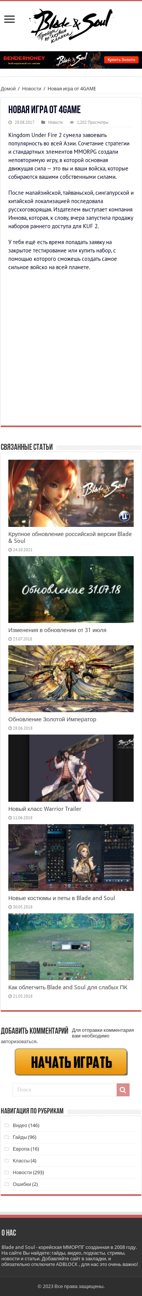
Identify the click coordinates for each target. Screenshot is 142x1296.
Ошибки (22, 1184)
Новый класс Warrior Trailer (44, 809)
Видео (20, 1125)
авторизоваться (18, 1041)
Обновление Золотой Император (52, 719)
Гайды (20, 1137)
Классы (21, 1161)
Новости (31, 88)
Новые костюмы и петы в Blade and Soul (61, 898)
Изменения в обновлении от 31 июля (57, 630)
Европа (21, 1149)
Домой (8, 88)
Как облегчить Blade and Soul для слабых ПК (68, 987)
